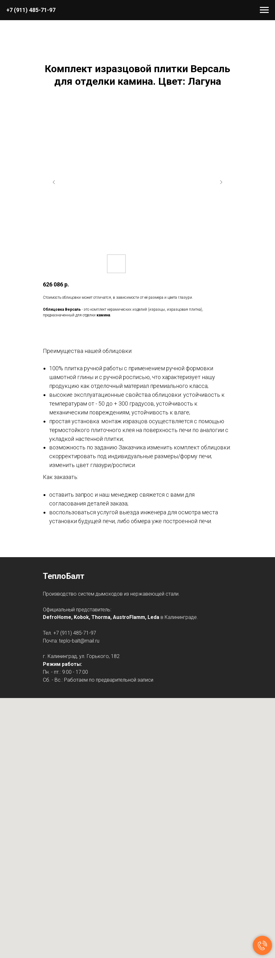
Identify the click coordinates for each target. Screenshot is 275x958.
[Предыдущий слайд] (54, 182)
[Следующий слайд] (221, 182)
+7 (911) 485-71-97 (31, 10)
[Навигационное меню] (264, 10)
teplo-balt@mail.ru (79, 641)
